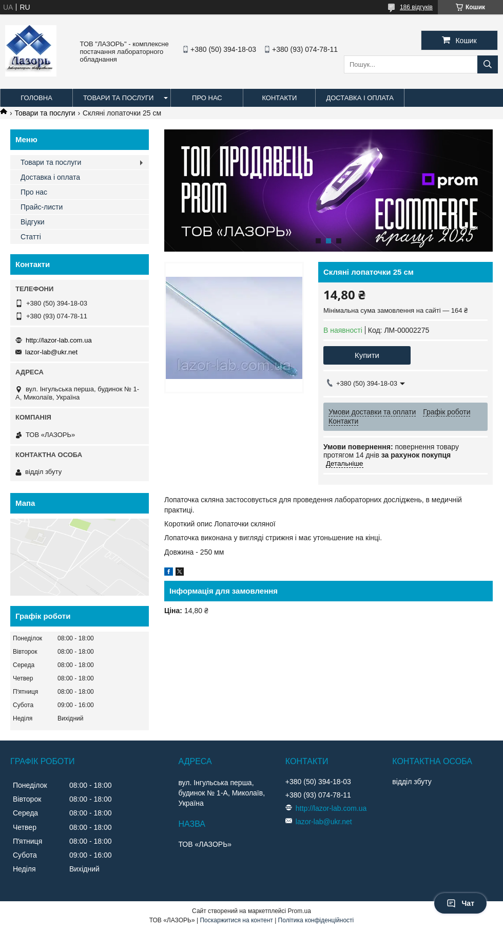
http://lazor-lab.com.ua (59, 340)
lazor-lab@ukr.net (51, 352)
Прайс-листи (42, 207)
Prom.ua (299, 911)
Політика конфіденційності (316, 920)
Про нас (207, 98)
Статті (31, 237)
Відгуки (33, 222)
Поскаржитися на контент (236, 920)
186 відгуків (416, 7)
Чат (460, 903)
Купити (367, 355)
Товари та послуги (118, 98)
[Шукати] (487, 64)
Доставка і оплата (360, 98)
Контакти (279, 98)
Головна (36, 98)
